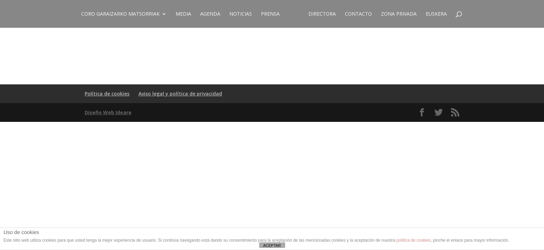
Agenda (210, 14)
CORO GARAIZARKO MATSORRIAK (120, 14)
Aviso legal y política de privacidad (180, 93)
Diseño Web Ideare (108, 112)
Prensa (270, 14)
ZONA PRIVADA (399, 14)
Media (183, 14)
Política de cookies (107, 93)
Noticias (240, 14)
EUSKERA (436, 14)
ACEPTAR (272, 245)
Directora (322, 14)
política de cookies (414, 240)
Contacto (358, 14)
